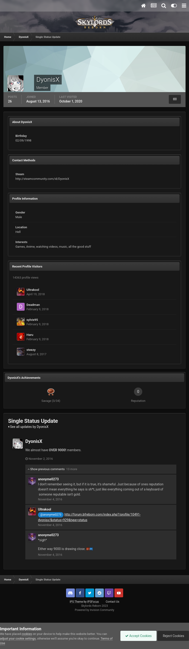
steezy (31, 350)
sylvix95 (32, 319)
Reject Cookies (173, 636)
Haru (29, 335)
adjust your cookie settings (18, 638)
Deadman (33, 304)
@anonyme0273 (50, 514)
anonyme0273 (48, 479)
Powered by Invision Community (94, 610)
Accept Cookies (138, 636)
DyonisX (33, 441)
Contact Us (112, 601)
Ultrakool (32, 289)
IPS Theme (76, 601)
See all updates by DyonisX (28, 427)
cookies (27, 634)
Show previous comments (52, 469)
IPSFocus (93, 601)
